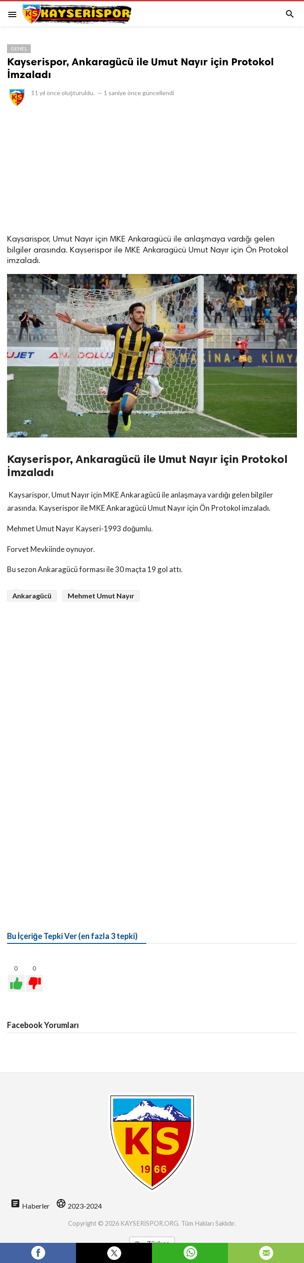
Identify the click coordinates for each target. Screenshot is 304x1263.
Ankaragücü (31, 595)
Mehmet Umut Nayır (101, 595)
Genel (19, 48)
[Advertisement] (152, 169)
